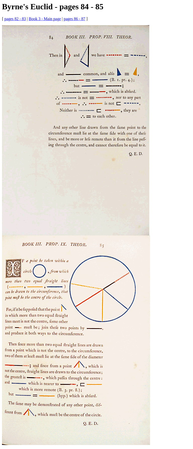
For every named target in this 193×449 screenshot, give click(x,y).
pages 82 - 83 (15, 19)
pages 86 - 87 (74, 19)
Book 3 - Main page (45, 19)
